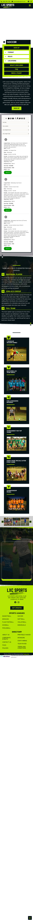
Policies (5, 911)
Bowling (5, 882)
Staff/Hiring (22, 903)
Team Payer (22, 906)
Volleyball (22, 885)
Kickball (5, 888)
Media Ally (26, 917)
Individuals (22, 888)
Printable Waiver (24, 897)
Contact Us (6, 905)
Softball (21, 882)
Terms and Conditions (22, 910)
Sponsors (21, 900)
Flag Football (8, 885)
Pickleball (6, 891)
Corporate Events (6, 901)
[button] (29, 5)
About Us (5, 897)
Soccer (20, 879)
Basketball (6, 879)
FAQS (4, 908)
